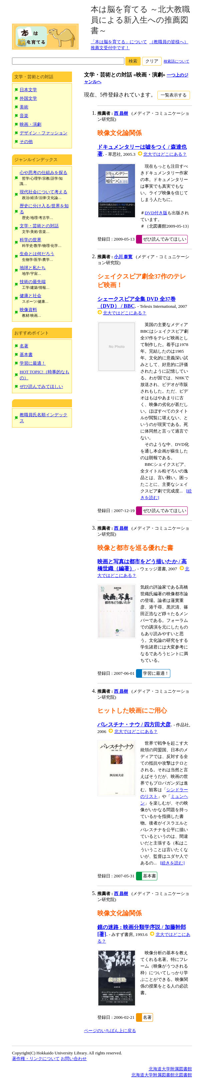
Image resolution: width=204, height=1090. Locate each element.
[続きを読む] (172, 862)
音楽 (24, 115)
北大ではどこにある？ (165, 154)
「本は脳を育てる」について (119, 41)
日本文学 (28, 89)
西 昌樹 (121, 113)
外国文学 (28, 98)
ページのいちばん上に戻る (110, 1030)
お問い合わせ (74, 1058)
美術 (24, 106)
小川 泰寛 (123, 256)
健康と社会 (30, 295)
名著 (24, 345)
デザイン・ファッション (43, 132)
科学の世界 (30, 239)
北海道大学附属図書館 (170, 1068)
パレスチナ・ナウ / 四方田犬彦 (134, 724)
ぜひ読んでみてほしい (41, 386)
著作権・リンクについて (36, 1058)
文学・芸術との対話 (39, 225)
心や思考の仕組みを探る (43, 172)
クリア (151, 61)
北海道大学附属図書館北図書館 (161, 1074)
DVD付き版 (156, 212)
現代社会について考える (43, 191)
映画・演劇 (30, 124)
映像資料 (28, 309)
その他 (26, 141)
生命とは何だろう (37, 253)
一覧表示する (174, 94)
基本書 (26, 354)
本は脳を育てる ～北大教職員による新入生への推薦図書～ (140, 20)
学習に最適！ (33, 363)
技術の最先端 (33, 281)
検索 (133, 61)
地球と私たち (33, 267)
